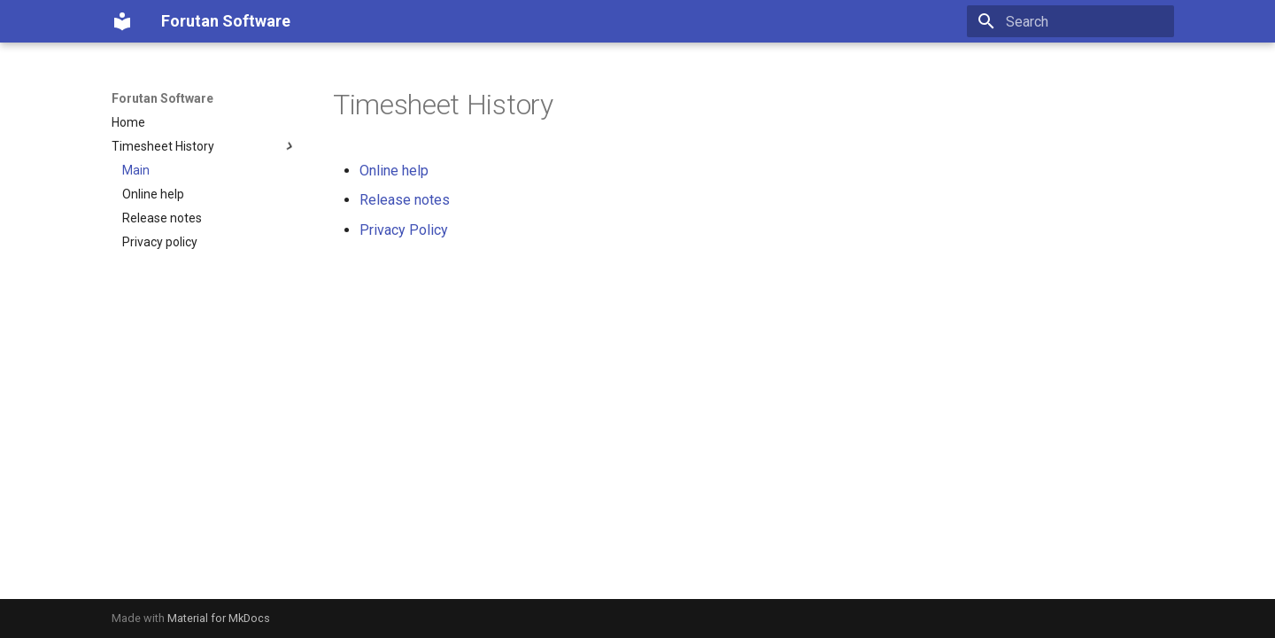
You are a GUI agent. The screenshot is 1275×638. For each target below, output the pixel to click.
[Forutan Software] (122, 21)
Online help (394, 170)
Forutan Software (162, 98)
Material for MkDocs (218, 618)
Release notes (404, 199)
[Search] (1070, 21)
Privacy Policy (403, 230)
